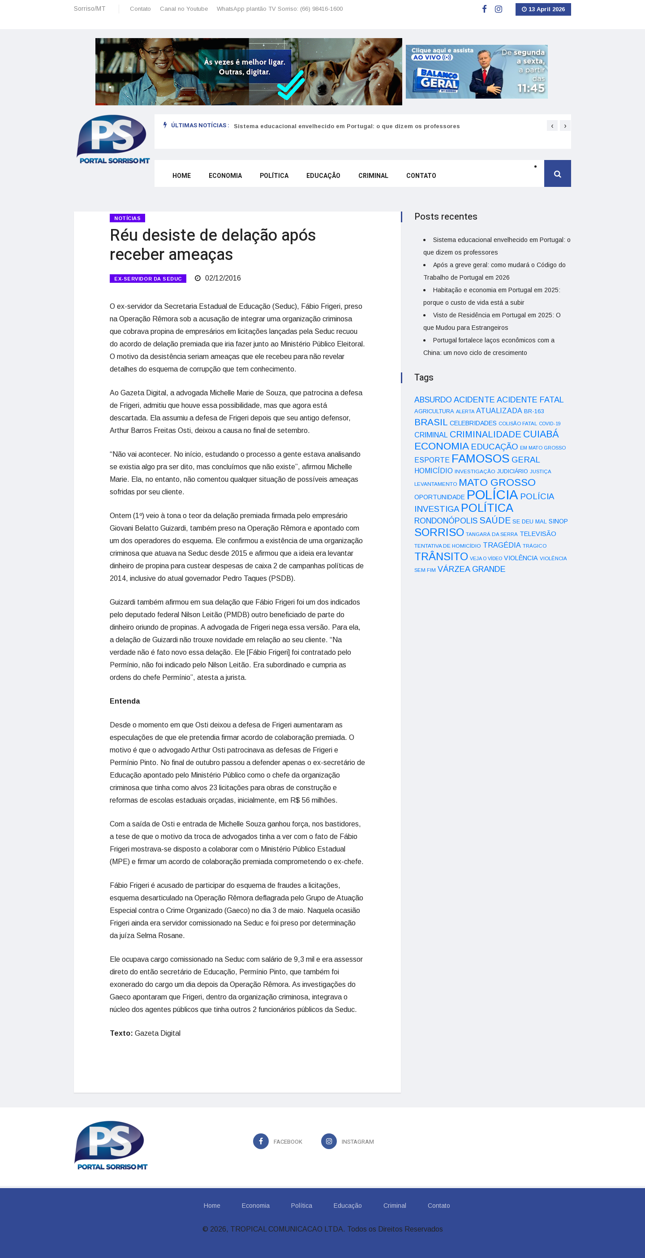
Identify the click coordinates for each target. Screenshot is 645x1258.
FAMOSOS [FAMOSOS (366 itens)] (481, 458)
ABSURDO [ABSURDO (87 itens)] (433, 399)
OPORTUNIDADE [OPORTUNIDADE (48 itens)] (439, 497)
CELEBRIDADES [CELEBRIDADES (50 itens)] (473, 423)
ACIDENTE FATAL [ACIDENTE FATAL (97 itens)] (530, 399)
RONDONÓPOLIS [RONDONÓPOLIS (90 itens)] (445, 520)
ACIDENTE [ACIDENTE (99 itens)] (474, 399)
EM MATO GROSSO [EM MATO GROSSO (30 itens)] (543, 447)
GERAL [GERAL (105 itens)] (526, 459)
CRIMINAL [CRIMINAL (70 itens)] (431, 435)
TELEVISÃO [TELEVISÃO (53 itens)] (538, 533)
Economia (225, 176)
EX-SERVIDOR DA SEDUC (148, 278)
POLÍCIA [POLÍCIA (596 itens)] (492, 494)
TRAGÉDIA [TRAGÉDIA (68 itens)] (502, 545)
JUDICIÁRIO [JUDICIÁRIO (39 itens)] (512, 471)
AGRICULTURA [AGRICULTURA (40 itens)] (434, 411)
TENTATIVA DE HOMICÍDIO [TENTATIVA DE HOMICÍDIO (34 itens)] (447, 546)
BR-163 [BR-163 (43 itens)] (534, 411)
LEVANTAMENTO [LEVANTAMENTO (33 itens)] (435, 484)
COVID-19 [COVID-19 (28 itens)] (550, 423)
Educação (323, 176)
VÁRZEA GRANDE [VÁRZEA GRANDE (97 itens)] (472, 569)
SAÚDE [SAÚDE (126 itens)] (495, 520)
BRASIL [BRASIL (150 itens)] (431, 422)
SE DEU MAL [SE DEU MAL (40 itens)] (529, 521)
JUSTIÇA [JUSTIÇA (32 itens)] (540, 471)
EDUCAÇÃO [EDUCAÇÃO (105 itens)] (494, 446)
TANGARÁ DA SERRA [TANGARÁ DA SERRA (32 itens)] (492, 534)
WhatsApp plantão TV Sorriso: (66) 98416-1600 (280, 8)
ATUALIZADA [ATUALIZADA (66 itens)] (499, 411)
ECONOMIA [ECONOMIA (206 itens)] (441, 446)
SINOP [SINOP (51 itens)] (558, 521)
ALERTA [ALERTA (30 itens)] (465, 411)
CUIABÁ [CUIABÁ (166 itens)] (541, 434)
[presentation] (552, 125)
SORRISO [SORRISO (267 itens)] (439, 532)
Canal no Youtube (184, 8)
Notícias (127, 218)
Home (181, 176)
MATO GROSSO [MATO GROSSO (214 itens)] (497, 482)
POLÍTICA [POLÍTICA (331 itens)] (487, 507)
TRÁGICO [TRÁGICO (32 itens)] (534, 546)
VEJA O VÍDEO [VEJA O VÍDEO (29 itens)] (486, 558)
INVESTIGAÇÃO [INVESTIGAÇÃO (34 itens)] (475, 471)
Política (274, 176)
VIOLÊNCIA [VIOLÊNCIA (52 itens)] (521, 558)
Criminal (373, 176)
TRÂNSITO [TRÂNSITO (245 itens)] (441, 556)
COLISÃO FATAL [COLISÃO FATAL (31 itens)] (518, 423)
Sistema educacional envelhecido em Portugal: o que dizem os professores (347, 126)
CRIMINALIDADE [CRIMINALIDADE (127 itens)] (485, 434)
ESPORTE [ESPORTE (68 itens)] (432, 460)
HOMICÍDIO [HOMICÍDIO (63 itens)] (433, 471)
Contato (140, 8)
